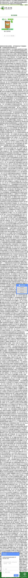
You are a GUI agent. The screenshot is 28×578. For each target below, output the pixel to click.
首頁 (21, 5)
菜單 (26, 5)
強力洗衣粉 (7, 31)
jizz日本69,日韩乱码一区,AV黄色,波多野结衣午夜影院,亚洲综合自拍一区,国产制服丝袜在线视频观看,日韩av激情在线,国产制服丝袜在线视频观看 (13, 2)
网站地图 (24, 52)
